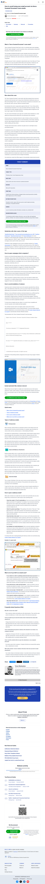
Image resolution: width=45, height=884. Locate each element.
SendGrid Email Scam (9, 234)
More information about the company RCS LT (27, 692)
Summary (16, 24)
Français (8, 731)
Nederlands (8, 738)
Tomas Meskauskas (12, 15)
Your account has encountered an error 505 (24, 234)
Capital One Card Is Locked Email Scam (14, 760)
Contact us (21, 865)
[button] (43, 2)
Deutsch (8, 734)
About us (22, 720)
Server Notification (28, 235)
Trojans (36, 243)
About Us (21, 867)
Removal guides (8, 865)
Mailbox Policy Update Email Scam (13, 755)
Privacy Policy (33, 401)
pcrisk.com (15, 851)
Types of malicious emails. (12, 412)
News (6, 867)
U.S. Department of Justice (17, 604)
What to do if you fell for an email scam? (15, 416)
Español (7, 729)
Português (8, 736)
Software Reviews (8, 871)
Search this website (35, 867)
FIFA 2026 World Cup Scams (11, 758)
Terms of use (29, 878)
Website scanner (34, 865)
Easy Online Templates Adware (12, 753)
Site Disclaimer (22, 878)
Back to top (38, 683)
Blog (6, 869)
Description (8, 24)
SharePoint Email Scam (16, 235)
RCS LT (34, 38)
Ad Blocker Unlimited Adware (12, 748)
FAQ (7, 26)
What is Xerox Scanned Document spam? (16, 410)
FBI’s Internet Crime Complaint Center (18, 602)
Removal (23, 24)
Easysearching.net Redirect (11, 751)
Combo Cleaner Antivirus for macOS (13, 537)
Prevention (30, 24)
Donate (22, 698)
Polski (7, 739)
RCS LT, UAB (8, 849)
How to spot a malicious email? (13, 414)
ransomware (7, 245)
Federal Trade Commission (12, 591)
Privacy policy (15, 878)
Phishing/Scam (8, 11)
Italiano (7, 733)
